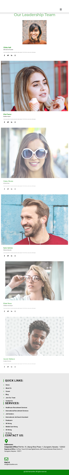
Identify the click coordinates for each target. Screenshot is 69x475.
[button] (60, 9)
